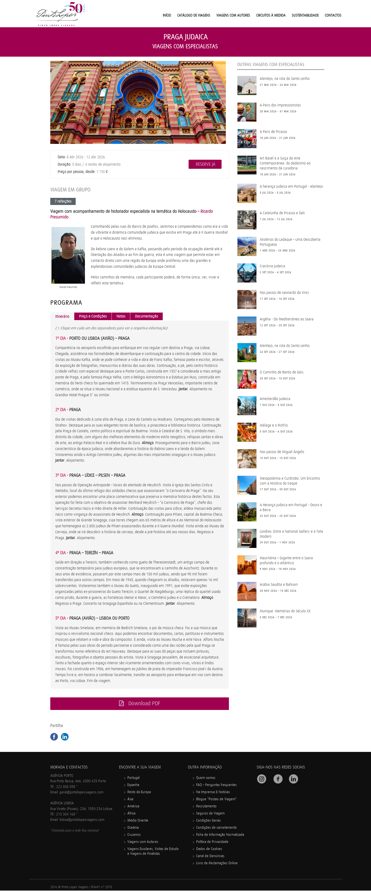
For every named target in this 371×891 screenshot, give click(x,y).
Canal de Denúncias (210, 856)
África (131, 814)
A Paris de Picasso (273, 132)
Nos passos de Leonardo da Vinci (284, 293)
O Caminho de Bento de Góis (281, 372)
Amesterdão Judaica (275, 399)
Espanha (133, 785)
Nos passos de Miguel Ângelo (282, 452)
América (133, 807)
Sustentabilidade (305, 15)
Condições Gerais (208, 821)
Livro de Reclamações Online (217, 863)
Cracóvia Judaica (272, 266)
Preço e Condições (93, 316)
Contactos (333, 15)
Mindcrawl (112, 888)
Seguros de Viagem (210, 814)
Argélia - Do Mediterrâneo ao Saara (287, 319)
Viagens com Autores (233, 15)
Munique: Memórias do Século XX (285, 611)
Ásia (130, 799)
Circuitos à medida (271, 15)
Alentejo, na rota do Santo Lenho (285, 79)
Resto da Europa (139, 792)
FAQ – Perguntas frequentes (216, 785)
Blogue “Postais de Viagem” (216, 799)
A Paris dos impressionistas (280, 105)
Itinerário (62, 316)
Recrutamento (206, 807)
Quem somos (205, 778)
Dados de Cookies (209, 849)
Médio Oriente (137, 821)
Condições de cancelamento (216, 828)
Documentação (146, 316)
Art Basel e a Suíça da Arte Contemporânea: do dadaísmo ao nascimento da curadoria (285, 163)
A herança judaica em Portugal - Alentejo (291, 186)
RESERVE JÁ (205, 164)
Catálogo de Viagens (193, 15)
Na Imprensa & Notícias (213, 792)
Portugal (133, 778)
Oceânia (133, 828)
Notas (120, 316)
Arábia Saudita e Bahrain (279, 584)
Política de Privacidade (212, 842)
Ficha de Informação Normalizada (220, 835)
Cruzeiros (134, 835)
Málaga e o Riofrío (274, 425)
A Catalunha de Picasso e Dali (282, 213)
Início (167, 15)
